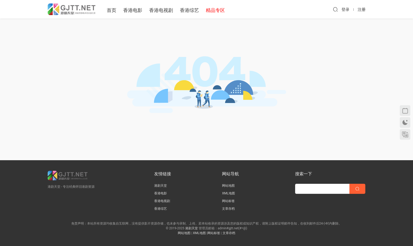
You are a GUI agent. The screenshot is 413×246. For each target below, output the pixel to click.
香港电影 (132, 10)
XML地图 (228, 193)
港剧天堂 (160, 185)
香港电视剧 (161, 10)
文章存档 (228, 209)
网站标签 (228, 201)
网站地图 (228, 185)
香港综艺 (189, 10)
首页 (111, 10)
